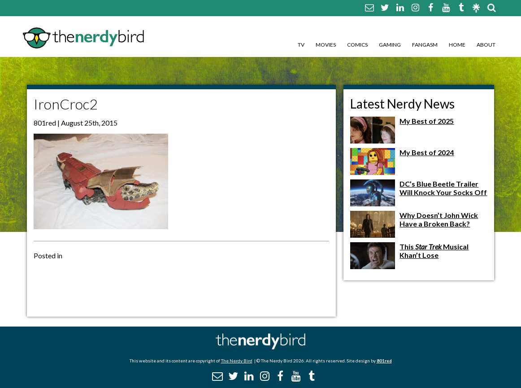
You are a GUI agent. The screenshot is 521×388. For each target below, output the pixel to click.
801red (384, 360)
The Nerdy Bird (236, 360)
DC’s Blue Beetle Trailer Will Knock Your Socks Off (443, 187)
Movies (326, 44)
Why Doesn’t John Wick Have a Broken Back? (438, 219)
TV (301, 44)
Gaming (390, 44)
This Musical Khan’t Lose (434, 250)
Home (457, 44)
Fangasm (425, 44)
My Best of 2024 (426, 152)
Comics (357, 44)
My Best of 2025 (426, 121)
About (486, 44)
